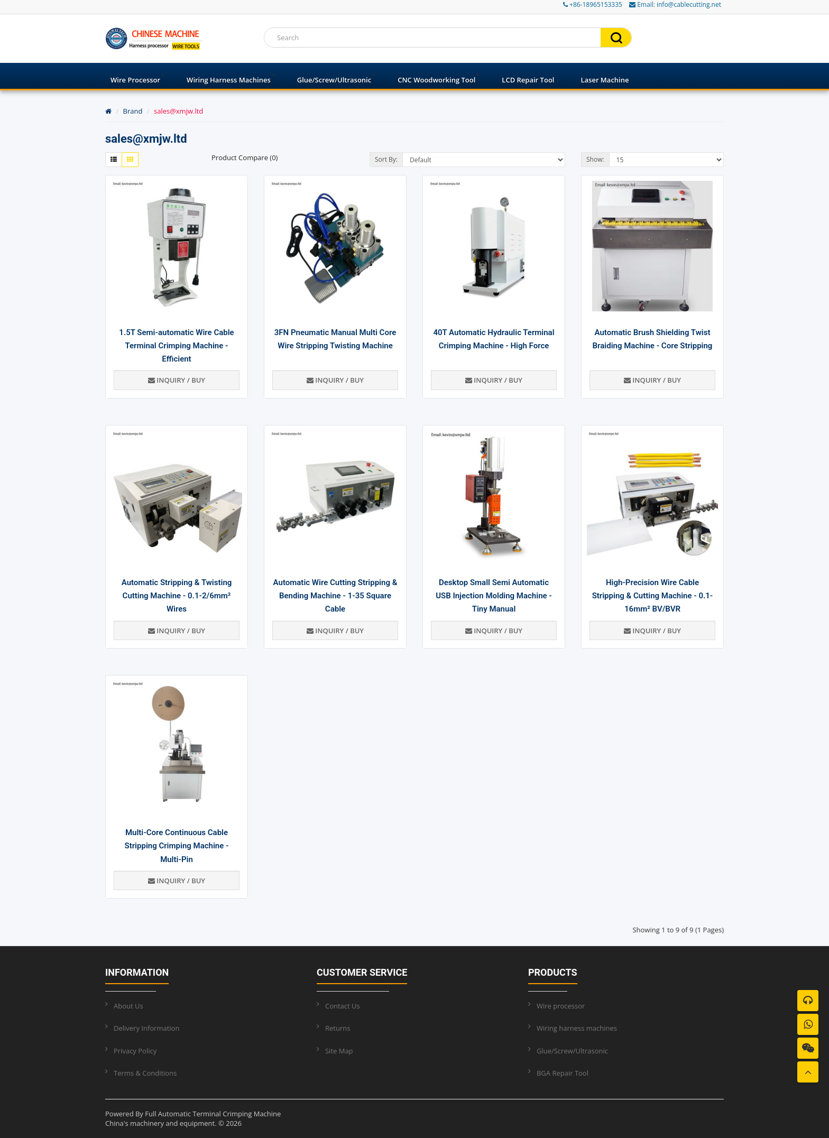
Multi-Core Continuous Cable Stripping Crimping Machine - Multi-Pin (177, 846)
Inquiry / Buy (176, 380)
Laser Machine (605, 80)
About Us (128, 1006)
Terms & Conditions (145, 1073)
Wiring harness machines (229, 80)
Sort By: (386, 159)
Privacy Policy (135, 1051)
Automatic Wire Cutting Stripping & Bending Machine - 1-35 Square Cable (335, 596)
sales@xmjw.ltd (178, 111)
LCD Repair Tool (528, 80)
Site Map (339, 1051)
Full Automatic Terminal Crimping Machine (213, 1113)
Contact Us (342, 1006)
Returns (337, 1028)
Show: (595, 159)
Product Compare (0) (244, 157)
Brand (133, 111)
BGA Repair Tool (562, 1073)
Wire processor (135, 80)
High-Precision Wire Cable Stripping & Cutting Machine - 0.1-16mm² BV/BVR (652, 596)
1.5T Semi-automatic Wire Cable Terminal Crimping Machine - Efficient (176, 346)
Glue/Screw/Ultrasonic (334, 80)
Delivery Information (146, 1028)
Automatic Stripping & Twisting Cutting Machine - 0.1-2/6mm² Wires (177, 596)
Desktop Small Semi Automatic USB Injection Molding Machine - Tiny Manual (494, 596)
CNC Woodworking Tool (436, 80)
